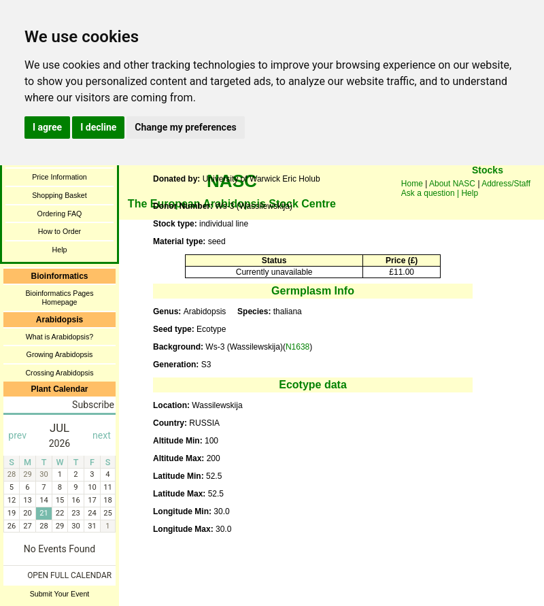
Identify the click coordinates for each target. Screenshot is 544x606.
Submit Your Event (60, 594)
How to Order (59, 231)
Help (59, 250)
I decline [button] (98, 127)
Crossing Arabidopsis (59, 373)
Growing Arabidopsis (60, 354)
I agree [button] (47, 127)
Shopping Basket (59, 195)
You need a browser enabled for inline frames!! (488, 190)
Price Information (59, 177)
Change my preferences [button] (185, 127)
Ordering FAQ (59, 213)
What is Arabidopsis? (60, 337)
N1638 (297, 347)
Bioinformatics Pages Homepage (59, 297)
